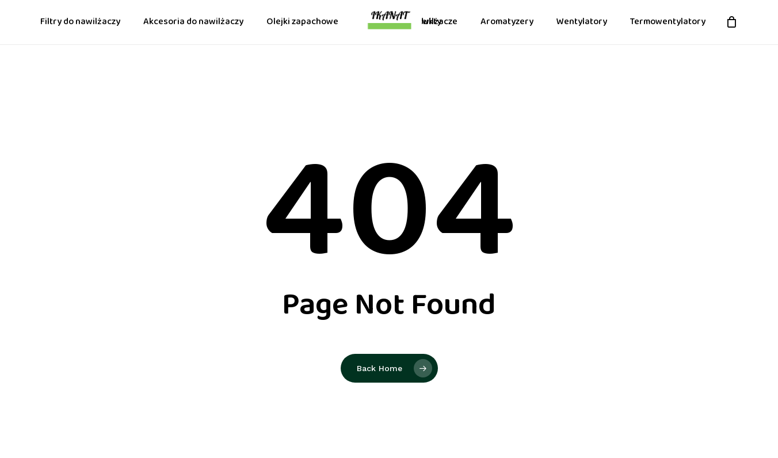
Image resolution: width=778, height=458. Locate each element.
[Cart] (731, 35)
